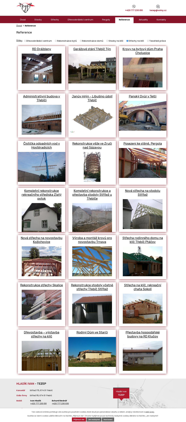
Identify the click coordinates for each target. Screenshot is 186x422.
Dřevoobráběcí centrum (80, 19)
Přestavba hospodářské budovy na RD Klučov (142, 334)
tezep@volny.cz (158, 8)
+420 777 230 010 (134, 8)
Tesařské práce (157, 40)
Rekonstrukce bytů (67, 40)
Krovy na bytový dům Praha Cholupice (142, 51)
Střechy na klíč (136, 40)
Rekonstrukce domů (92, 40)
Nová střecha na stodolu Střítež (143, 193)
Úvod (23, 19)
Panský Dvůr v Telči (142, 96)
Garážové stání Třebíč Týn (92, 49)
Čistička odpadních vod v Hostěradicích (41, 145)
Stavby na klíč (116, 40)
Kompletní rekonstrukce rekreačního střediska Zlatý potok (41, 195)
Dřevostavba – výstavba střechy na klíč (42, 334)
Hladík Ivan (121, 393)
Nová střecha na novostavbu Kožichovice (42, 240)
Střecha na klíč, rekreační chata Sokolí (143, 287)
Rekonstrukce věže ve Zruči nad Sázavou (92, 145)
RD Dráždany (41, 49)
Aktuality (143, 19)
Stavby (38, 19)
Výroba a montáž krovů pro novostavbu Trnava (92, 240)
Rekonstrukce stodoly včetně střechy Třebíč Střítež (92, 287)
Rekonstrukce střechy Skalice (42, 285)
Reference (124, 19)
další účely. (149, 412)
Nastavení (108, 419)
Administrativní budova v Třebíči (41, 98)
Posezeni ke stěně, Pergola (143, 143)
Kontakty (161, 19)
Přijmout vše (79, 419)
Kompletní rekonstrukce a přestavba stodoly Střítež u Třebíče (92, 195)
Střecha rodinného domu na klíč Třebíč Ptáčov (142, 240)
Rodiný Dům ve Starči (92, 332)
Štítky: (19, 40)
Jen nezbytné (94, 419)
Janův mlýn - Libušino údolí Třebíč (92, 98)
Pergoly (106, 19)
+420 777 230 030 (60, 403)
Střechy (55, 19)
